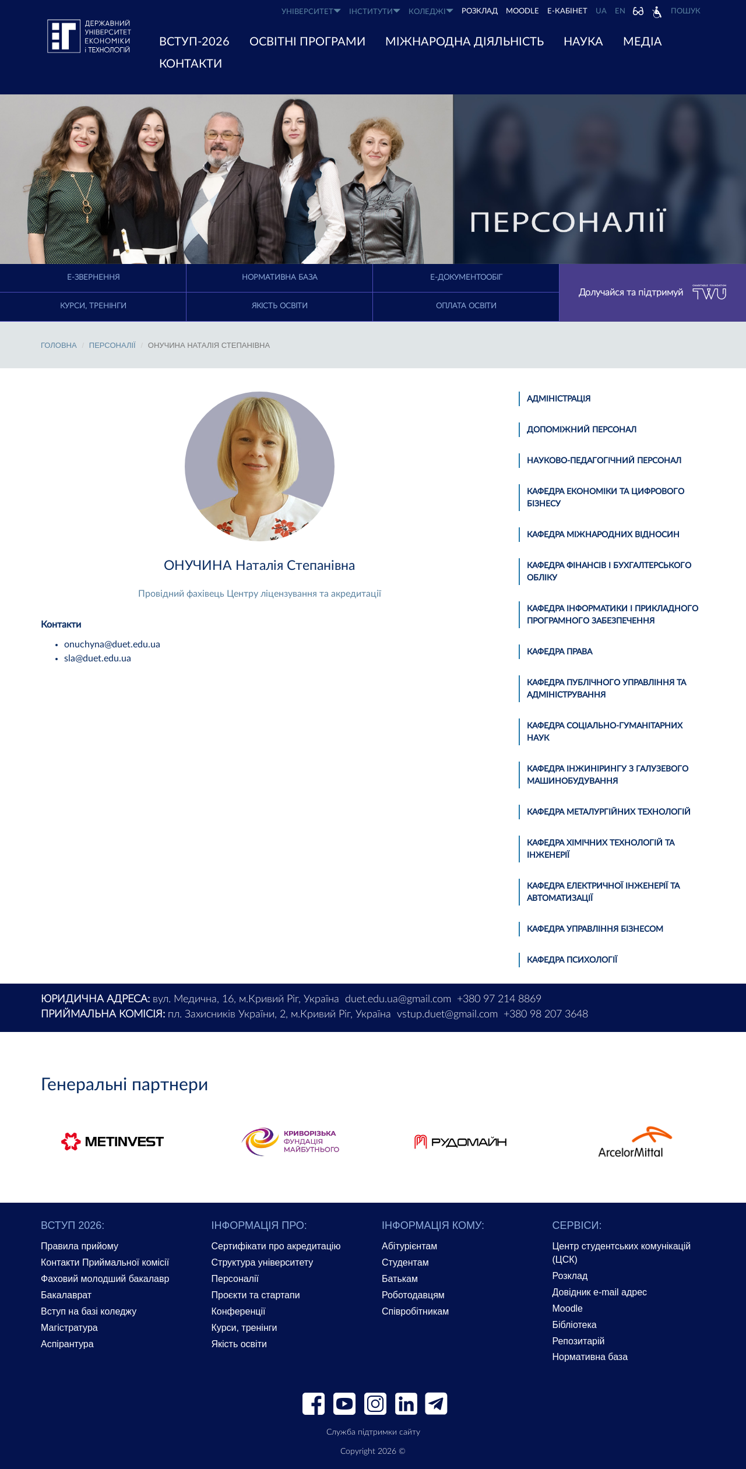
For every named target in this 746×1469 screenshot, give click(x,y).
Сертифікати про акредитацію (276, 1246)
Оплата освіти (466, 306)
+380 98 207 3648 (546, 1014)
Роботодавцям (413, 1295)
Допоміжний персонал (581, 430)
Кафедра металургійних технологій (609, 812)
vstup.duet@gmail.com (447, 1014)
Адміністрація (558, 399)
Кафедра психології (572, 960)
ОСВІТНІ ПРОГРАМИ (307, 42)
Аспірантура (67, 1344)
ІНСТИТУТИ (374, 11)
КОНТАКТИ (190, 64)
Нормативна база (280, 277)
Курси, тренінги (93, 306)
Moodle (522, 11)
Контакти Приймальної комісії (105, 1262)
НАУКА (583, 42)
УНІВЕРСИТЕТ (311, 11)
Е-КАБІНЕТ (567, 11)
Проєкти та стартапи (256, 1295)
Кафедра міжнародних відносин (603, 535)
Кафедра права (559, 652)
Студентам (405, 1262)
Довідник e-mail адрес (600, 1292)
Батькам (400, 1279)
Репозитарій (579, 1341)
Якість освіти (280, 306)
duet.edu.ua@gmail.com (398, 999)
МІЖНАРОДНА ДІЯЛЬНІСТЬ (464, 42)
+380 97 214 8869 (499, 999)
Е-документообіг (466, 277)
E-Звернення (93, 277)
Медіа (642, 42)
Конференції (239, 1311)
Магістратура (69, 1328)
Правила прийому (79, 1246)
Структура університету (263, 1262)
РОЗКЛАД (480, 11)
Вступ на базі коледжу (88, 1311)
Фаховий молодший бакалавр (105, 1279)
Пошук (686, 11)
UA (601, 11)
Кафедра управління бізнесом (595, 929)
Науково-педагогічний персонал (604, 461)
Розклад (570, 1276)
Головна (59, 345)
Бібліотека (575, 1325)
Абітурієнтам (409, 1246)
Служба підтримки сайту (373, 1432)
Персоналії (112, 345)
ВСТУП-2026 (194, 42)
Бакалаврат (66, 1295)
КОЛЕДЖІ (431, 11)
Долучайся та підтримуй (653, 292)
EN (620, 11)
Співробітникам (415, 1311)
